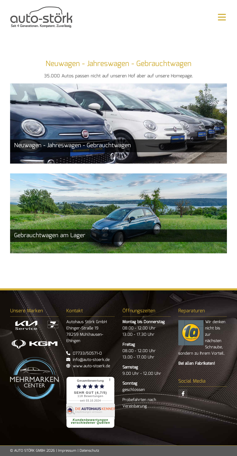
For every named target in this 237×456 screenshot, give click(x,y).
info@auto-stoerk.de (91, 360)
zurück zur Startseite (41, 17)
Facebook (182, 393)
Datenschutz (89, 450)
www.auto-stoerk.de (90, 366)
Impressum (67, 450)
